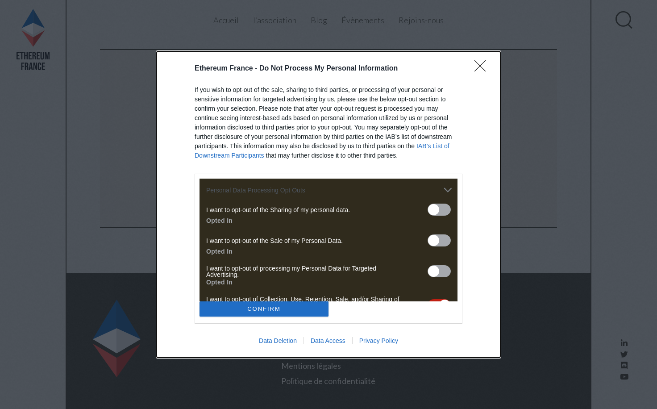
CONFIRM (264, 308)
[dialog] (328, 204)
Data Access (328, 340)
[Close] (482, 68)
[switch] (439, 210)
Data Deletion (278, 340)
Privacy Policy (378, 340)
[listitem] (328, 190)
